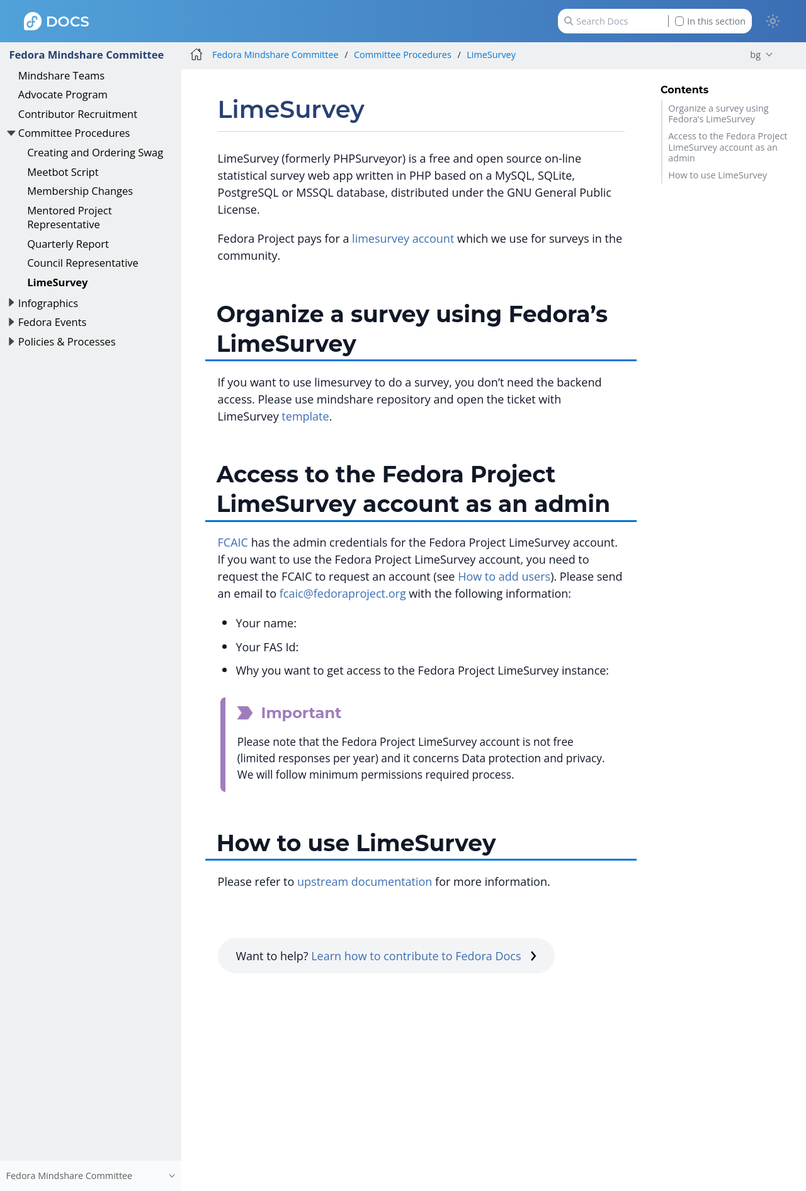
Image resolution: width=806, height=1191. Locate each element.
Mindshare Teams (61, 75)
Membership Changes (80, 190)
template (305, 416)
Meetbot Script (62, 172)
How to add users (504, 576)
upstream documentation (364, 881)
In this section (710, 21)
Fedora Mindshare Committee (86, 54)
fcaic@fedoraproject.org (343, 593)
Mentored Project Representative (69, 217)
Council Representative (83, 262)
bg (755, 55)
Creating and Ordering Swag (95, 152)
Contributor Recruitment (77, 114)
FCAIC (233, 542)
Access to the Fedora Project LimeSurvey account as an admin (727, 147)
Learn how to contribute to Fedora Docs (423, 955)
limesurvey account (403, 238)
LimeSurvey (57, 282)
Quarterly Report (68, 243)
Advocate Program (63, 94)
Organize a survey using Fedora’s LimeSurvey (718, 113)
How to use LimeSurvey (717, 175)
